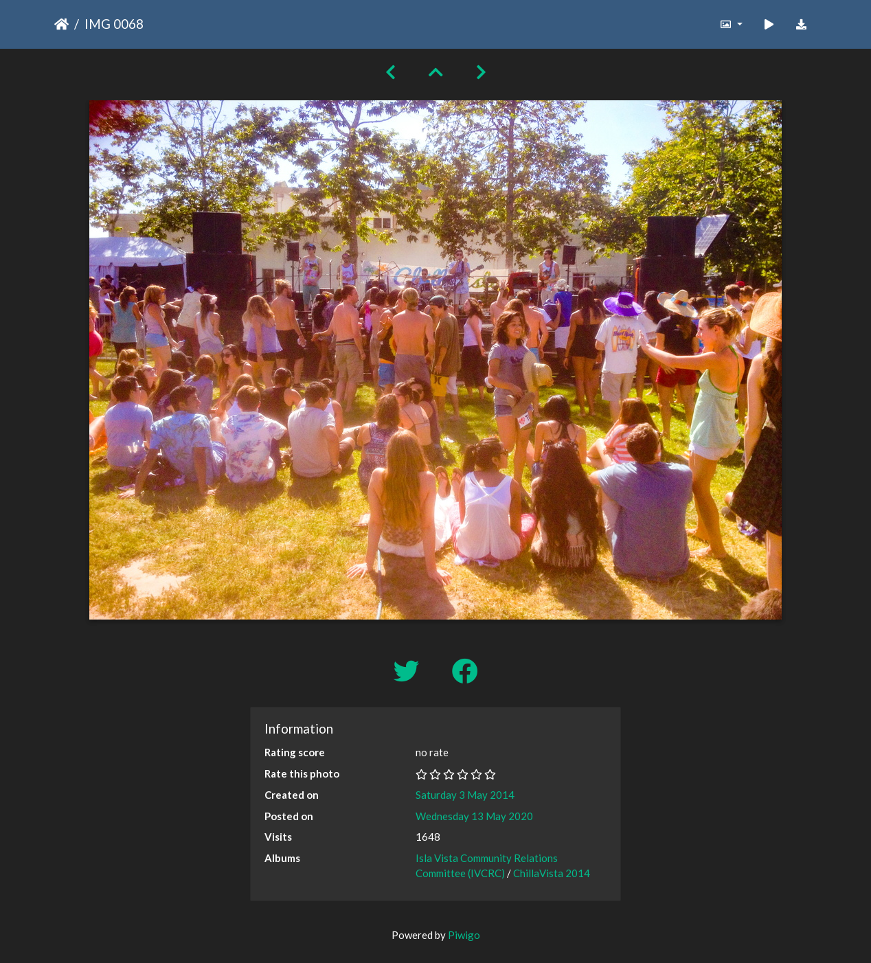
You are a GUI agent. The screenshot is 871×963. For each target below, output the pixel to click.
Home (61, 24)
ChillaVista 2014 (551, 873)
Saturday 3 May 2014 (465, 795)
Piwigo (464, 935)
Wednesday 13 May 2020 (474, 816)
